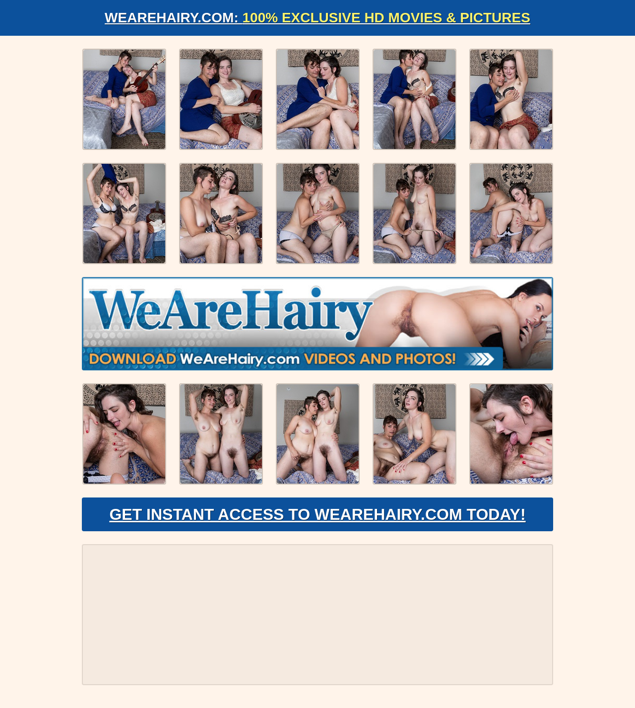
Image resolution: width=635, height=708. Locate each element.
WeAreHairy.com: (317, 17)
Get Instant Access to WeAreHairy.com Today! (317, 514)
